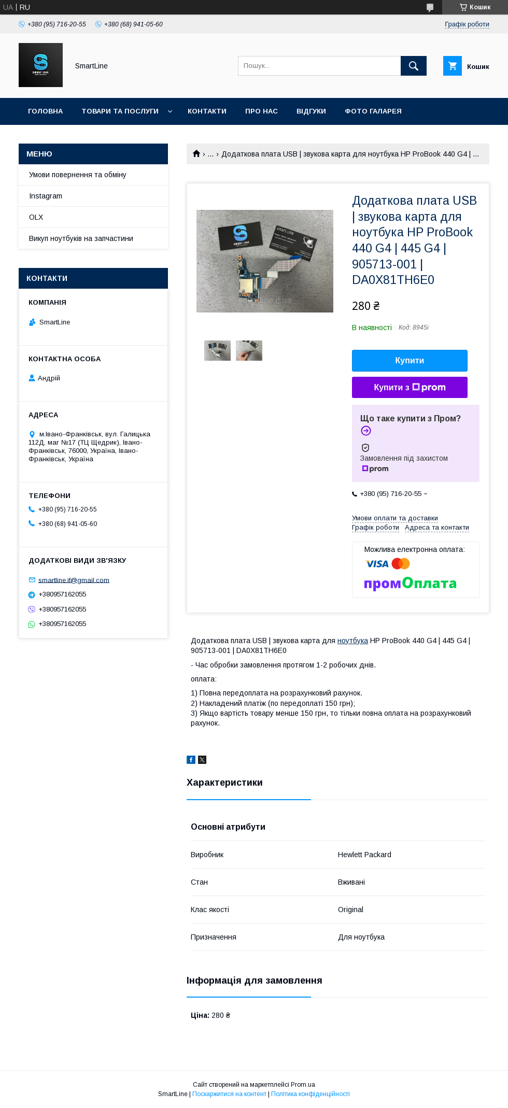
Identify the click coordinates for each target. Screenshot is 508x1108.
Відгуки (311, 111)
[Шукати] (414, 66)
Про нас (261, 111)
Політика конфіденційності (310, 1094)
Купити (410, 360)
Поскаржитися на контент (229, 1094)
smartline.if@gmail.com (73, 580)
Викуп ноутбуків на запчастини (81, 238)
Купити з (409, 387)
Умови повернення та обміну (77, 175)
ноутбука (352, 640)
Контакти (207, 111)
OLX (36, 217)
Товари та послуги (120, 111)
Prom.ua (303, 1084)
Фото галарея (373, 111)
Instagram (45, 196)
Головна (45, 111)
